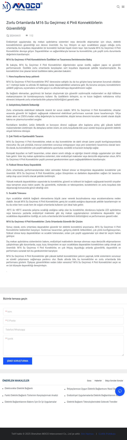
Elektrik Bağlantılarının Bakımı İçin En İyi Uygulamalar (31, 402)
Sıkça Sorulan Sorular (114, 381)
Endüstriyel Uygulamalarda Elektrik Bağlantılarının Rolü (93, 395)
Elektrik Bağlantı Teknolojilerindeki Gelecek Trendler (92, 402)
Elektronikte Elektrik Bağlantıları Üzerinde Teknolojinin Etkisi (19, 388)
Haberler (98, 381)
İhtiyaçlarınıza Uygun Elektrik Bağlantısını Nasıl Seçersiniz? (95, 389)
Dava (89, 381)
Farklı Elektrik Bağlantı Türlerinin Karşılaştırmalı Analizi (31, 395)
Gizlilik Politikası (106, 433)
